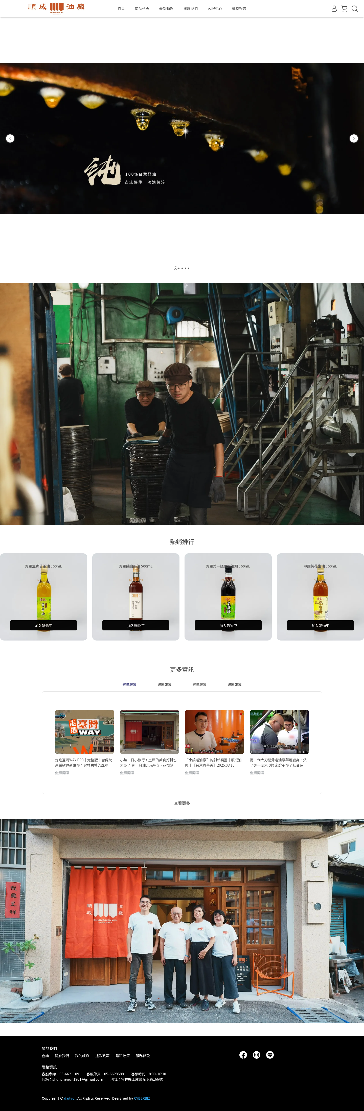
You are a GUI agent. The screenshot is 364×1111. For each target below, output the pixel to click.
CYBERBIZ (142, 1098)
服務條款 (143, 1055)
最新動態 (166, 8)
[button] (10, 138)
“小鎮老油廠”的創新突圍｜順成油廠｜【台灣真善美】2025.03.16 (213, 762)
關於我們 (191, 8)
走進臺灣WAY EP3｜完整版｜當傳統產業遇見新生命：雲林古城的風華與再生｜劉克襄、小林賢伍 (83, 762)
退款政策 (102, 1055)
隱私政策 (123, 1055)
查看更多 (182, 803)
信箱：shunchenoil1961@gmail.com (72, 1079)
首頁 (121, 8)
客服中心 (215, 8)
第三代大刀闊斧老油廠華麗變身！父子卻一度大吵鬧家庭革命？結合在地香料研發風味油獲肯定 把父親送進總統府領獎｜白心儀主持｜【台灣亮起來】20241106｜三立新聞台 (278, 762)
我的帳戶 (82, 1055)
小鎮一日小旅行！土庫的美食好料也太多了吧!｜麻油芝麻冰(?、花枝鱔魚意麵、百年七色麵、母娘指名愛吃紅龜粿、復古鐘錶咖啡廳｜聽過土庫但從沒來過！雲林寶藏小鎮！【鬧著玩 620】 (148, 762)
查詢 (45, 1055)
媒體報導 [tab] (129, 684)
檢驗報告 (239, 8)
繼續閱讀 (62, 772)
